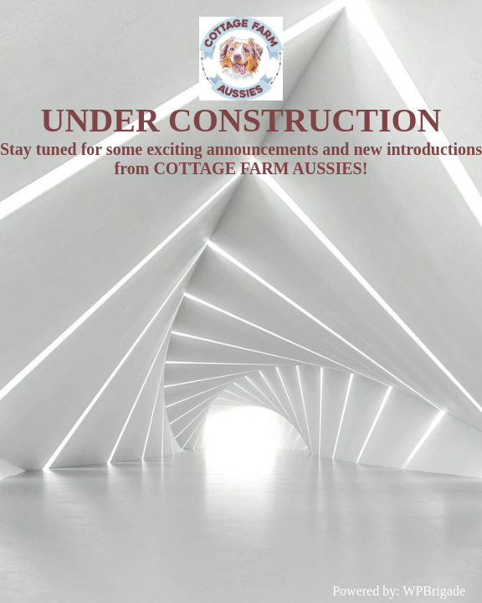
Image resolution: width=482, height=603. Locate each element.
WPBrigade (434, 591)
